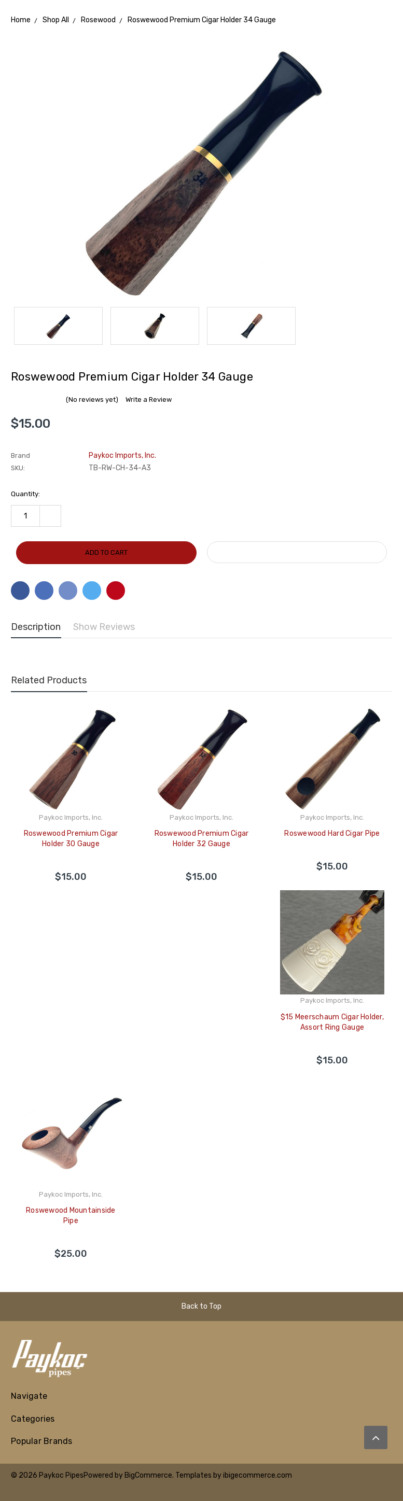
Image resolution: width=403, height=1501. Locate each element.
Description (36, 627)
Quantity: (25, 494)
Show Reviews (104, 627)
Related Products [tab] (49, 680)
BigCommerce (148, 1475)
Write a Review (149, 399)
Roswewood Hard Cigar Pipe (332, 833)
